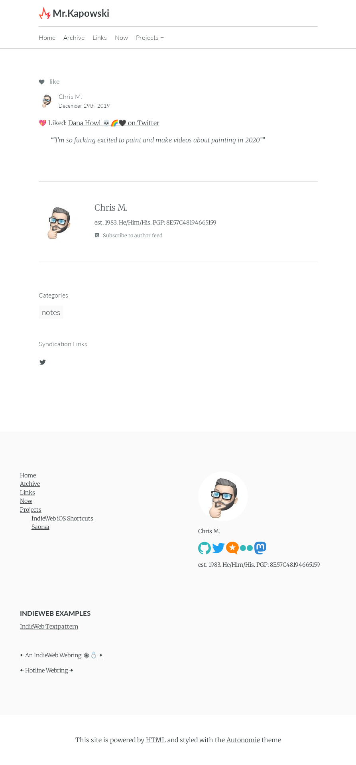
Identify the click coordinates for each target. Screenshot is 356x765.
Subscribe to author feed (128, 235)
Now (121, 37)
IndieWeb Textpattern (49, 626)
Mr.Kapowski (81, 13)
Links (99, 37)
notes (51, 312)
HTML (156, 740)
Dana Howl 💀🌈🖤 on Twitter (113, 123)
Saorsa (40, 526)
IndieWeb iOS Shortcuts (62, 518)
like (49, 81)
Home (47, 37)
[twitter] (43, 361)
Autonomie (243, 740)
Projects (147, 37)
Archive (74, 37)
